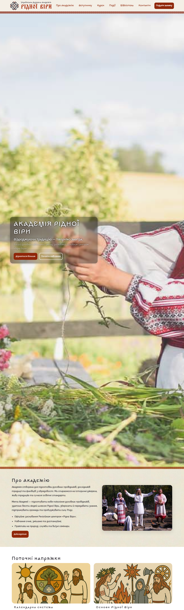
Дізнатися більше (25, 256)
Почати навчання (51, 256)
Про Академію (65, 5)
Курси (100, 5)
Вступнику (85, 5)
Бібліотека (127, 5)
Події (112, 5)
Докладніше (20, 534)
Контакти (145, 5)
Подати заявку (164, 5)
